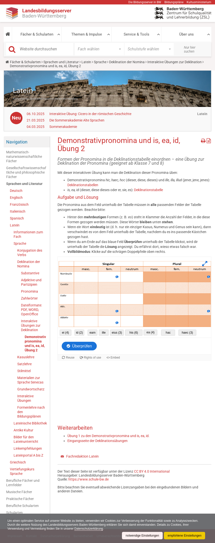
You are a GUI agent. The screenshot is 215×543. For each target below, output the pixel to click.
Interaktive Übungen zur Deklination (174, 62)
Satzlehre (24, 364)
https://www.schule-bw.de (88, 479)
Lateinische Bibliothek (30, 423)
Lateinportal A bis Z (28, 455)
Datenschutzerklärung (89, 528)
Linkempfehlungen (28, 448)
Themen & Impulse (86, 34)
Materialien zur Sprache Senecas (30, 380)
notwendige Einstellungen (142, 535)
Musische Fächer (19, 492)
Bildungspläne (173, 2)
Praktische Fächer (20, 499)
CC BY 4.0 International (152, 471)
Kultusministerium (199, 2)
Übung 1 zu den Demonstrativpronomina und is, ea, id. (108, 436)
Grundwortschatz (30, 389)
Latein (86, 62)
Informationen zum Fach (28, 234)
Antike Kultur (23, 430)
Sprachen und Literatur (61, 62)
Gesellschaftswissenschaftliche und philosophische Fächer (26, 172)
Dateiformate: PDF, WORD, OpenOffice (31, 309)
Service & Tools (136, 34)
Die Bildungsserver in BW (144, 2)
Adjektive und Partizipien (31, 282)
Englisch (16, 198)
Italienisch (17, 211)
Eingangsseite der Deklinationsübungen (97, 441)
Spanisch (17, 218)
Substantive (30, 273)
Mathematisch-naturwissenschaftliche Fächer (24, 156)
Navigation (16, 141)
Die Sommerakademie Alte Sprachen (76, 120)
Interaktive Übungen (25, 398)
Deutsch (16, 191)
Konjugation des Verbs (29, 252)
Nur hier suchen (189, 49)
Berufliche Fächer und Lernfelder (22, 483)
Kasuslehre (25, 357)
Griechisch (18, 462)
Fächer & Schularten (36, 34)
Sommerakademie (63, 127)
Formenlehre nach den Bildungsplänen (31, 411)
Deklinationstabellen (82, 185)
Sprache (100, 62)
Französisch (19, 204)
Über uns (186, 34)
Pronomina (29, 291)
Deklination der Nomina (127, 62)
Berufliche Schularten (22, 506)
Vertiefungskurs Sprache (22, 471)
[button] (8, 34)
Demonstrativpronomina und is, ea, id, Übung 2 (35, 343)
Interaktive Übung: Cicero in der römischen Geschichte (90, 114)
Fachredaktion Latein (82, 456)
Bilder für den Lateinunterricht (26, 439)
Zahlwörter (29, 298)
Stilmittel (24, 371)
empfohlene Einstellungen (184, 535)
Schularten (14, 513)
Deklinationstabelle (148, 190)
